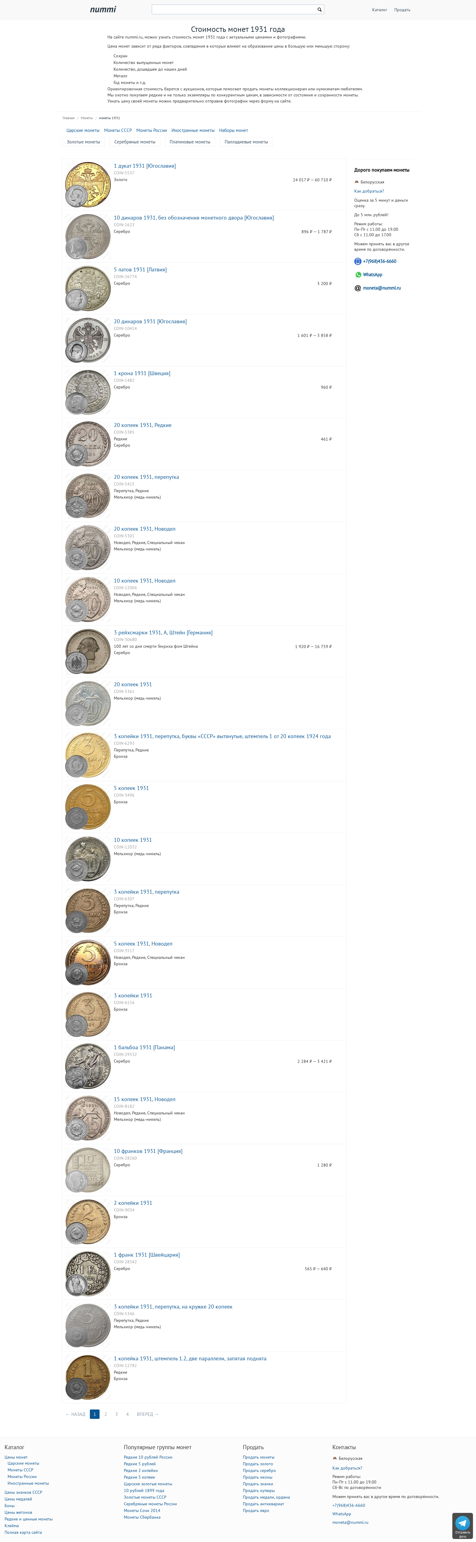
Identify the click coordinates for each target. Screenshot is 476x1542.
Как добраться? (369, 191)
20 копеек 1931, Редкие (143, 424)
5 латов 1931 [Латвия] (140, 269)
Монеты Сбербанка (142, 1517)
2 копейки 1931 (133, 1202)
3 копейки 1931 (133, 995)
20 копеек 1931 (133, 684)
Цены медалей (18, 1499)
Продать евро (256, 1510)
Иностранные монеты (193, 130)
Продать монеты (258, 1457)
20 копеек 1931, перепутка (146, 476)
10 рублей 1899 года (144, 1490)
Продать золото (258, 1463)
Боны (10, 1505)
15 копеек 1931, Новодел (144, 1099)
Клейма (12, 1525)
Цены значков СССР (23, 1492)
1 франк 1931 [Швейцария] (147, 1254)
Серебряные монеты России (150, 1504)
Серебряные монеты (134, 142)
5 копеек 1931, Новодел (143, 943)
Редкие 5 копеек (139, 1477)
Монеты (87, 118)
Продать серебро (259, 1470)
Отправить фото (462, 1534)
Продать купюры (259, 1490)
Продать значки (258, 1484)
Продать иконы (257, 1477)
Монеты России (151, 130)
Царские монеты (83, 130)
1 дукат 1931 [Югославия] (145, 165)
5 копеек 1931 (131, 787)
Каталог (379, 9)
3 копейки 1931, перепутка (146, 891)
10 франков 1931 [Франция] (148, 1150)
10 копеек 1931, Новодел (144, 580)
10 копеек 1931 (133, 839)
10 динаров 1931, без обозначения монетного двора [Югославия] (194, 217)
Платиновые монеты (190, 142)
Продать (402, 9)
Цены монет (16, 1457)
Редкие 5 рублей (140, 1463)
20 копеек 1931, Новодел (144, 528)
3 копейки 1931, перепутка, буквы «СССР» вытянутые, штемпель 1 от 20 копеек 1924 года (222, 736)
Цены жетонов (18, 1512)
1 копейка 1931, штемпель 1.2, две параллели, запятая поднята (190, 1358)
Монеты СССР (118, 130)
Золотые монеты (83, 142)
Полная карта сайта (23, 1532)
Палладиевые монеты (246, 142)
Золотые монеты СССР (145, 1497)
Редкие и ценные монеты (29, 1519)
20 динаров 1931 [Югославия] (150, 321)
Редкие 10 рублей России (148, 1457)
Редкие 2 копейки (141, 1470)
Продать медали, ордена (266, 1497)
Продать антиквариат (263, 1504)
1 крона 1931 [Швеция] (142, 373)
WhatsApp (372, 274)
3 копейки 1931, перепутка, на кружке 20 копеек (173, 1306)
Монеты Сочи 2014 (142, 1510)
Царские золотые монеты (148, 1484)
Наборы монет (233, 130)
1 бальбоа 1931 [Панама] (144, 1047)
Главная (69, 118)
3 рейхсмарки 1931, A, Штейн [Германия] (163, 632)
